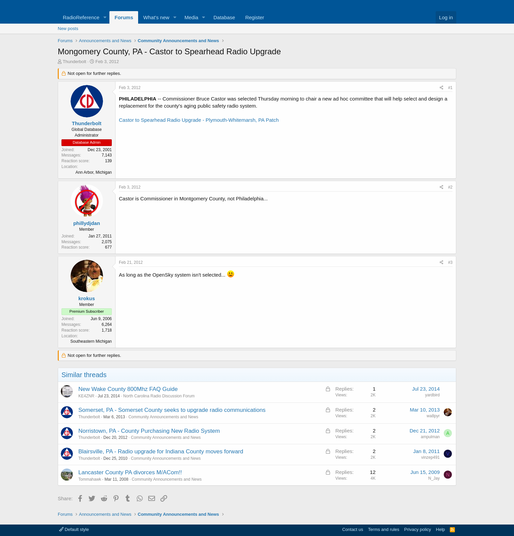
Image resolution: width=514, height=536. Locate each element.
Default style (74, 529)
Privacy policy (417, 529)
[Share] (441, 88)
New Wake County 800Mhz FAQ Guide (128, 389)
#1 (450, 87)
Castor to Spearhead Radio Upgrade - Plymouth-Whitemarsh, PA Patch (199, 120)
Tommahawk (89, 479)
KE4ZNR (86, 396)
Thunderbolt (74, 61)
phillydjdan (86, 223)
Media (191, 17)
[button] (104, 17)
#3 (450, 262)
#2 (450, 187)
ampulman (430, 436)
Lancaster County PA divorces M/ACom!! (130, 472)
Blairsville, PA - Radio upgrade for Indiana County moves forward (160, 451)
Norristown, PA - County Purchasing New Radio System (149, 431)
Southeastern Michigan (91, 341)
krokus (86, 298)
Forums (123, 17)
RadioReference (81, 17)
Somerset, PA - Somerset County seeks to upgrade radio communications (171, 410)
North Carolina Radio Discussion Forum (159, 396)
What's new (156, 17)
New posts (68, 28)
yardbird (432, 395)
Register (254, 17)
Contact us (352, 529)
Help (440, 529)
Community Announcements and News (163, 417)
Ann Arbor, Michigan (94, 172)
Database (224, 17)
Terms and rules (383, 529)
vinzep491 (430, 457)
